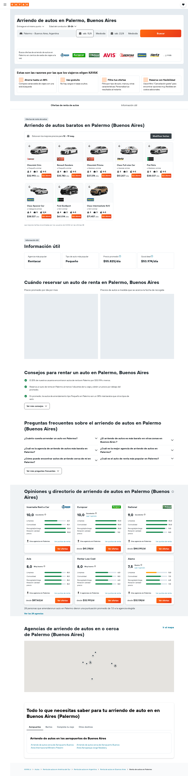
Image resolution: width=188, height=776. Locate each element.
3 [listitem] (95, 171)
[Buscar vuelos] (5, 13)
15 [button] (82, 74)
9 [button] (89, 67)
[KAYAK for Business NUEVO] (5, 53)
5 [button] (61, 67)
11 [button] (54, 74)
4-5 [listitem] (43, 171)
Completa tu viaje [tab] (65, 727)
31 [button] (47, 95)
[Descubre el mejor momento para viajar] (5, 46)
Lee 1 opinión (91, 516)
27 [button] (68, 88)
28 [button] (75, 88)
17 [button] (47, 81)
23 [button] (89, 81)
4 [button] (54, 67)
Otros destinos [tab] (86, 727)
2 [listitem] (29, 171)
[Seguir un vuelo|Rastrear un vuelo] (5, 40)
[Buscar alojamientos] (5, 20)
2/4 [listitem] (43, 212)
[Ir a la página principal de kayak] (20, 4)
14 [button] (75, 74)
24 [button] (47, 88)
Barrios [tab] (49, 727)
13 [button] (68, 74)
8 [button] (82, 67)
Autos (37, 769)
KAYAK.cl (27, 769)
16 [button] (89, 74)
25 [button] (54, 88)
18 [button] (54, 81)
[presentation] (172, 491)
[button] (5, 4)
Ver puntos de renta (62, 541)
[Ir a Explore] (5, 34)
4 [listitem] (59, 171)
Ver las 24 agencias (33, 613)
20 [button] (68, 81)
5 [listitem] (89, 171)
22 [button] (82, 81)
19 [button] (61, 81)
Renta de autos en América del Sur (56, 769)
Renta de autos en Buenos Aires (113, 769)
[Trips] (5, 61)
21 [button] (75, 81)
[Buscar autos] (5, 26)
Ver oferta (46, 175)
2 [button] (89, 60)
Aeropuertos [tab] (35, 727)
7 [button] (75, 67)
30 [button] (89, 88)
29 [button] (82, 88)
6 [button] (68, 67)
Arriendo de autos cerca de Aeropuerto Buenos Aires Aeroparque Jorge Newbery (98, 746)
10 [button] (47, 74)
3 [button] (47, 67)
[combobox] (31, 26)
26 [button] (61, 88)
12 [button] (61, 74)
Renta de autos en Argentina (85, 769)
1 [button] (82, 60)
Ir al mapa (168, 627)
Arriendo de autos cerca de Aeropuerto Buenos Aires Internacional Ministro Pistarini (52, 746)
